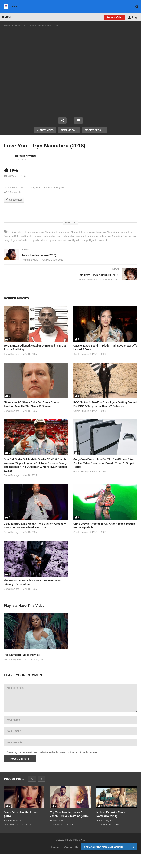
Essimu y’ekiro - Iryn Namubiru (23, 232)
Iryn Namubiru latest (91, 232)
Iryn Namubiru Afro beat (68, 232)
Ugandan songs (80, 240)
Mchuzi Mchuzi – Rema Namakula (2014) (110, 814)
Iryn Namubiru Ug (51, 236)
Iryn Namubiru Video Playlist (22, 654)
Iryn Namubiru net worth (115, 232)
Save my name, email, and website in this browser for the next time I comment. (53, 752)
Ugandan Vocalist (98, 240)
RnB (38, 187)
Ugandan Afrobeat (20, 240)
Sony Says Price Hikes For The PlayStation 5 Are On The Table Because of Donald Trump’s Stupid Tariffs (103, 463)
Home (55, 847)
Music (31, 187)
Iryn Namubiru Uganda (72, 236)
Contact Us (71, 847)
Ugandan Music (39, 240)
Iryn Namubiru (48, 232)
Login (133, 17)
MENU (7, 17)
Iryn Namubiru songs (30, 236)
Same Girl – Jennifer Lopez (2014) (21, 814)
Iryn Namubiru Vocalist (119, 236)
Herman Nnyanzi (25, 155)
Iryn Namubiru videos (95, 236)
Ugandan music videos (59, 240)
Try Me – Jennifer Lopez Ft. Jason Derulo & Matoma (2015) (69, 814)
